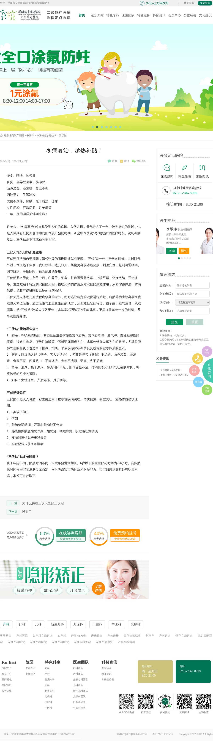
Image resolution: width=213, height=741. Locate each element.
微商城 (198, 382)
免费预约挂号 (125, 536)
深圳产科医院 (16, 642)
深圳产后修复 (104, 642)
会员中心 (174, 15)
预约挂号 (207, 351)
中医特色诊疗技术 (46, 135)
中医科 (30, 135)
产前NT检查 (78, 635)
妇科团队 (78, 668)
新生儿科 (50, 691)
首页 (82, 15)
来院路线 (202, 171)
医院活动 (106, 668)
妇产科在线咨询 (43, 635)
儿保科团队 (79, 696)
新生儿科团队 (80, 691)
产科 (47, 674)
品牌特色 (7, 679)
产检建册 (113, 635)
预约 (124, 161)
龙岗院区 (205, 3)
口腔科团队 (79, 702)
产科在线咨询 (126, 642)
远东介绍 (97, 15)
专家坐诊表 (108, 679)
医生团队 (128, 15)
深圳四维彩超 (82, 642)
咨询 (112, 161)
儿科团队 (78, 685)
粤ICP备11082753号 (162, 734)
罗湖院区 (189, 3)
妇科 (47, 668)
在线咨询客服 (70, 536)
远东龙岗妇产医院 (14, 135)
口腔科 (48, 702)
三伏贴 (63, 135)
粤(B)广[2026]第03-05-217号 (132, 734)
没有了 (27, 512)
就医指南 (185, 171)
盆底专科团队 (80, 679)
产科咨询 (165, 635)
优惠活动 (207, 390)
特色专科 (112, 15)
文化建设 (205, 15)
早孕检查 (5, 635)
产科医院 (22, 635)
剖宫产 (150, 635)
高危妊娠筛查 (132, 635)
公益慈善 (190, 15)
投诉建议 (7, 691)
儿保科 (48, 696)
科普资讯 (159, 15)
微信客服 (139, 161)
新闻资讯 (106, 674)
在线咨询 (168, 171)
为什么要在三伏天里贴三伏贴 (43, 503)
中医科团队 (79, 708)
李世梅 (190, 229)
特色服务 (143, 15)
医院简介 (7, 668)
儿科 (47, 685)
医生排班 (194, 370)
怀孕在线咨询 (184, 635)
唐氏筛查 (96, 635)
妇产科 (62, 635)
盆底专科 (50, 679)
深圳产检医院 (38, 642)
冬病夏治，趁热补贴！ (170, 370)
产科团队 (78, 674)
